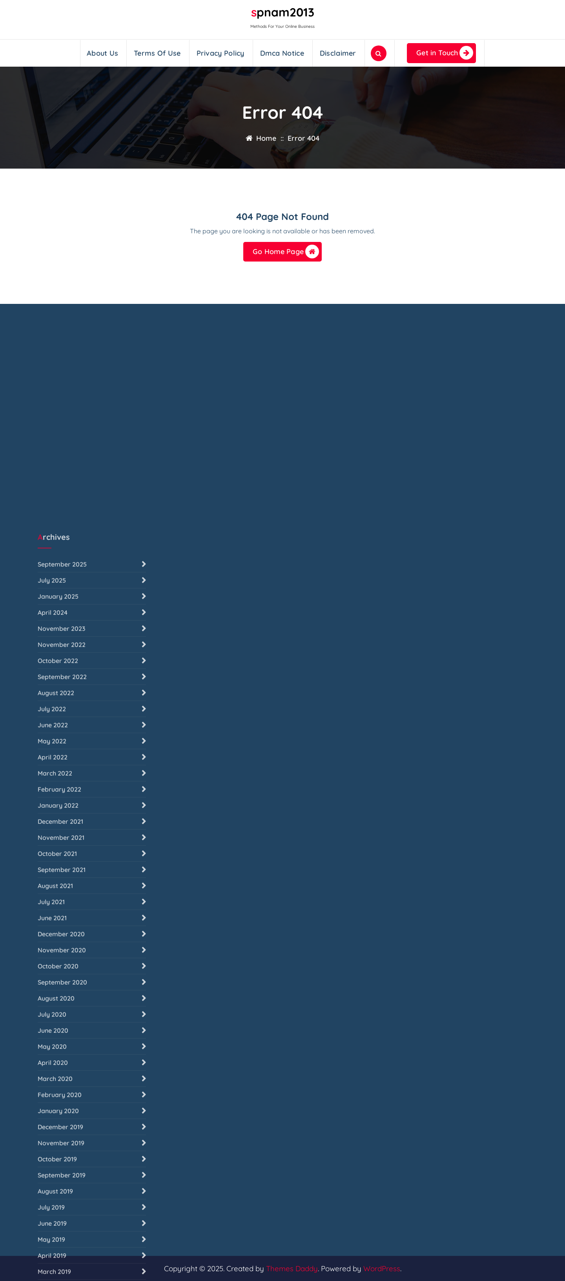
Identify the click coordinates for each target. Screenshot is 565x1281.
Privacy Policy (220, 53)
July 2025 (52, 850)
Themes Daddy (292, 1268)
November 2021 (61, 1107)
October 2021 (57, 1123)
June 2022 (53, 994)
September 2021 (62, 1139)
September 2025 (62, 834)
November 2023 (62, 898)
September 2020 (62, 1252)
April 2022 (52, 1026)
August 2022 (56, 962)
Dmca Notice (282, 53)
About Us (102, 53)
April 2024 (52, 882)
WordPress (381, 1268)
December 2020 (61, 1203)
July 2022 (52, 978)
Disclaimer (338, 53)
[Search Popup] (378, 53)
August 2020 (56, 1268)
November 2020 (62, 1219)
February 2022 (59, 1059)
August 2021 (55, 1155)
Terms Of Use (157, 53)
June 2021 (52, 1187)
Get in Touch (444, 53)
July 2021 (51, 1171)
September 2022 (62, 946)
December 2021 (60, 1091)
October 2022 (58, 930)
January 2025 (58, 866)
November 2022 (62, 914)
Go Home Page (286, 251)
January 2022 (58, 1075)
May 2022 (52, 1010)
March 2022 (55, 1043)
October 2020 (58, 1235)
